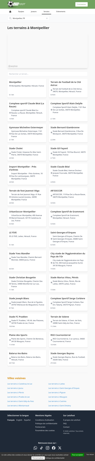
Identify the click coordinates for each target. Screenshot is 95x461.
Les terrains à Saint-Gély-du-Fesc (20, 401)
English (19, 420)
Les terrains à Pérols (15, 392)
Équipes (21, 11)
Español (27, 420)
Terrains (46, 11)
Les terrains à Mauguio (57, 397)
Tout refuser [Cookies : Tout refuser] (90, 454)
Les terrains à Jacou (15, 388)
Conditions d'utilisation (44, 420)
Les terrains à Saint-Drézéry (59, 405)
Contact (66, 427)
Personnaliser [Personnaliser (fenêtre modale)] (38, 458)
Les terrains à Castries (57, 401)
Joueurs (34, 11)
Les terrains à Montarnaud (18, 405)
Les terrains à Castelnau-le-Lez (19, 384)
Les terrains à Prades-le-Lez (18, 397)
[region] (47, 50)
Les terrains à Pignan (57, 392)
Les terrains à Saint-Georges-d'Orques (64, 388)
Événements (60, 11)
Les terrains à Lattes (56, 384)
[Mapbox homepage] (13, 66)
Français (11, 420)
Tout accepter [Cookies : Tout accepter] (77, 455)
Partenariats (40, 427)
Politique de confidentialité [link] (54, 458)
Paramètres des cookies (45, 430)
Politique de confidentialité (46, 423)
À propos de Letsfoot (71, 420)
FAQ (65, 423)
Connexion (81, 4)
